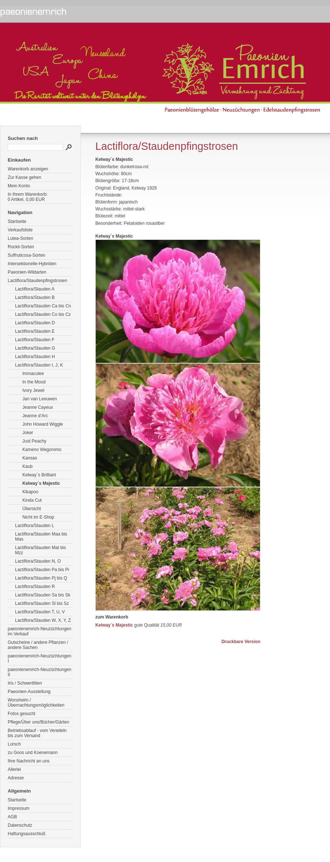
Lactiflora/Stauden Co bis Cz (43, 314)
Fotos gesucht (21, 713)
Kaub (27, 466)
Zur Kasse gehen (24, 177)
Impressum (18, 808)
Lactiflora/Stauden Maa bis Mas (41, 536)
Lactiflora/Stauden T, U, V (40, 611)
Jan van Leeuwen (39, 398)
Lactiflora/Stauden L (34, 525)
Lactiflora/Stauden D (35, 322)
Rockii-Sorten (21, 246)
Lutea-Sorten (20, 238)
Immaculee (33, 373)
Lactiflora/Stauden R (35, 586)
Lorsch (14, 744)
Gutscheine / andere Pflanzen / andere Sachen (38, 645)
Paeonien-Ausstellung (29, 691)
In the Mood (33, 382)
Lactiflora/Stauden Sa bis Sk (42, 595)
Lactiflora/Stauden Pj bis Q (41, 578)
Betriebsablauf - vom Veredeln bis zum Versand (37, 733)
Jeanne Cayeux (37, 407)
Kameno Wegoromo (42, 449)
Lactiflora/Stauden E (35, 331)
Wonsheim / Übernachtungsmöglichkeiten (36, 702)
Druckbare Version (240, 641)
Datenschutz (20, 825)
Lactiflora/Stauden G (35, 348)
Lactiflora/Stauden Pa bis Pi (42, 569)
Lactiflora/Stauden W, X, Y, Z (43, 620)
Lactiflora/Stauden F (34, 339)
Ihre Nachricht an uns (29, 761)
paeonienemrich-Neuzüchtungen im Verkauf (39, 631)
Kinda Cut (32, 500)
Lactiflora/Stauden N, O (38, 561)
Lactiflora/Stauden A (34, 289)
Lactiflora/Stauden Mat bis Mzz (40, 550)
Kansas (29, 458)
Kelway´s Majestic (41, 483)
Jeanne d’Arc (35, 415)
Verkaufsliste (20, 229)
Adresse (16, 777)
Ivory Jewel (33, 390)
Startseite (17, 221)
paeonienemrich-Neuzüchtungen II (39, 672)
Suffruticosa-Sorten (26, 255)
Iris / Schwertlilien (25, 683)
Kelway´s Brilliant (39, 474)
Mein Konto (19, 185)
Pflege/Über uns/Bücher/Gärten (38, 722)
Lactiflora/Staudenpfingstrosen (37, 280)
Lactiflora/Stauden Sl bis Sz (42, 603)
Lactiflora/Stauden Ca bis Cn (43, 306)
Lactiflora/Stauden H (35, 356)
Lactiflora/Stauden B (35, 297)
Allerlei (14, 769)
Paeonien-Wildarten (27, 272)
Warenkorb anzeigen (28, 169)
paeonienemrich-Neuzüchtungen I (39, 658)
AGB (12, 816)
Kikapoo (30, 491)
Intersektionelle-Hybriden (32, 263)
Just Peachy (34, 441)
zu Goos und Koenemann (33, 752)
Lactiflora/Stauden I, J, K (39, 365)
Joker (27, 432)
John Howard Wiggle (42, 424)
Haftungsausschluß (26, 833)
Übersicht (31, 508)
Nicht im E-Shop (38, 517)
